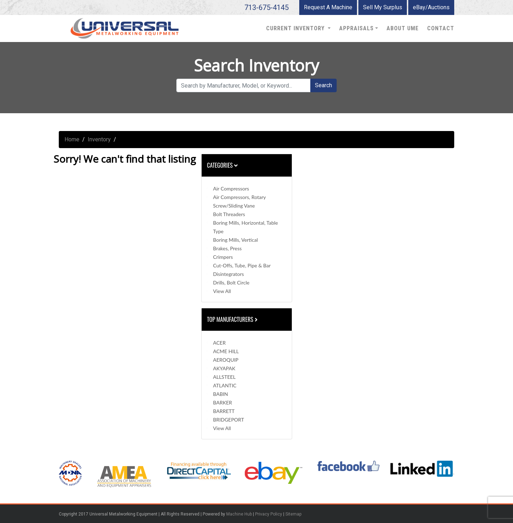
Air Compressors (231, 188)
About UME (403, 28)
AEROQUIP (225, 360)
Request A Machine (328, 7)
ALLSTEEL (224, 377)
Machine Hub (239, 514)
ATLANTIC (225, 385)
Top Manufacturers (233, 319)
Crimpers (223, 257)
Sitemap (293, 514)
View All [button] (222, 291)
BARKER (222, 402)
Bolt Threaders (229, 214)
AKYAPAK (224, 368)
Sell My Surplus (382, 7)
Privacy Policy (268, 514)
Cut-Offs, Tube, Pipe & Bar (242, 265)
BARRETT (224, 411)
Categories (222, 165)
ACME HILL (226, 351)
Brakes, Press (227, 248)
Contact (440, 28)
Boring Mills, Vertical (235, 240)
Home (71, 139)
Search (323, 85)
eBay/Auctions (431, 7)
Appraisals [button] (356, 28)
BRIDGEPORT (228, 420)
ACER (219, 343)
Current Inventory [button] (296, 28)
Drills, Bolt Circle (231, 282)
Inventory (99, 139)
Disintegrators (228, 274)
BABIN (220, 394)
